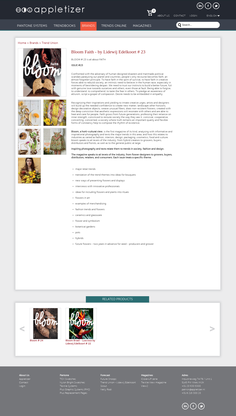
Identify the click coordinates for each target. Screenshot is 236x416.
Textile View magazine (153, 382)
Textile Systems (68, 386)
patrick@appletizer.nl (193, 389)
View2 (144, 386)
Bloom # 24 (36, 340)
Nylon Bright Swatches (72, 382)
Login (22, 386)
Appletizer (24, 379)
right (214, 330)
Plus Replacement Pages (73, 393)
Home (22, 43)
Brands (34, 43)
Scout (103, 386)
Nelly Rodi (106, 389)
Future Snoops (108, 379)
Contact (23, 382)
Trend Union (50, 43)
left (24, 330)
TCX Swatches (68, 379)
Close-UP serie (149, 379)
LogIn (193, 16)
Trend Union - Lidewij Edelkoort (118, 382)
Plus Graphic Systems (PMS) (75, 389)
